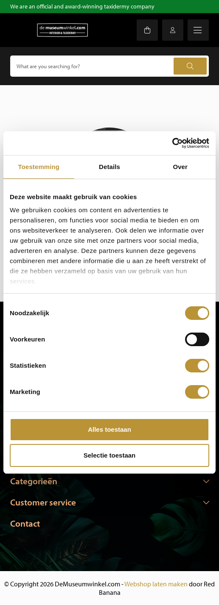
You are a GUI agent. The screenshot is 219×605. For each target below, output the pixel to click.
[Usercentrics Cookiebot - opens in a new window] (172, 143)
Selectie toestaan (110, 455)
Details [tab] (109, 166)
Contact (25, 523)
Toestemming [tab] (39, 166)
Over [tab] (180, 166)
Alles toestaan (109, 429)
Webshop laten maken (156, 584)
